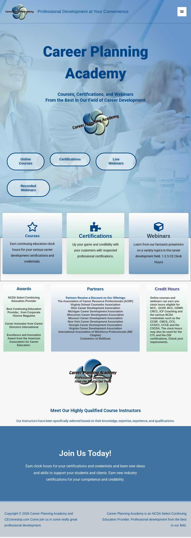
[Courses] (32, 228)
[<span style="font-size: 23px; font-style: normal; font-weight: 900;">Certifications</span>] (95, 228)
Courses (32, 237)
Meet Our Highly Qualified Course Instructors (95, 411)
